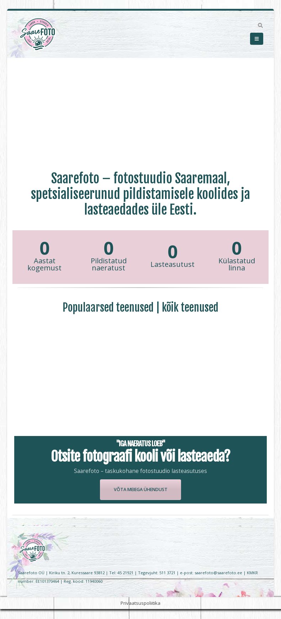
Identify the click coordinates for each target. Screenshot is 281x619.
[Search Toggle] (260, 25)
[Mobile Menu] (256, 39)
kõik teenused (190, 307)
